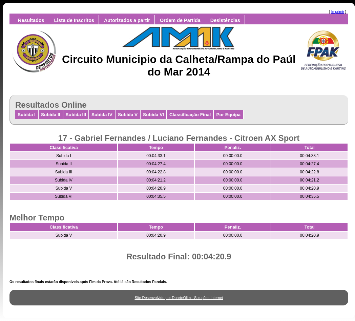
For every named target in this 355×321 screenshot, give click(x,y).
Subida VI (153, 114)
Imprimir (337, 11)
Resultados (31, 20)
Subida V (128, 114)
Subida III (76, 114)
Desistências (225, 20)
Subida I (27, 114)
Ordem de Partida (180, 20)
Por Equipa (228, 114)
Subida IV (101, 114)
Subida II (50, 114)
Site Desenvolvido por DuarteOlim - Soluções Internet (178, 298)
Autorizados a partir (127, 20)
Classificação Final (190, 114)
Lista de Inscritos (74, 20)
